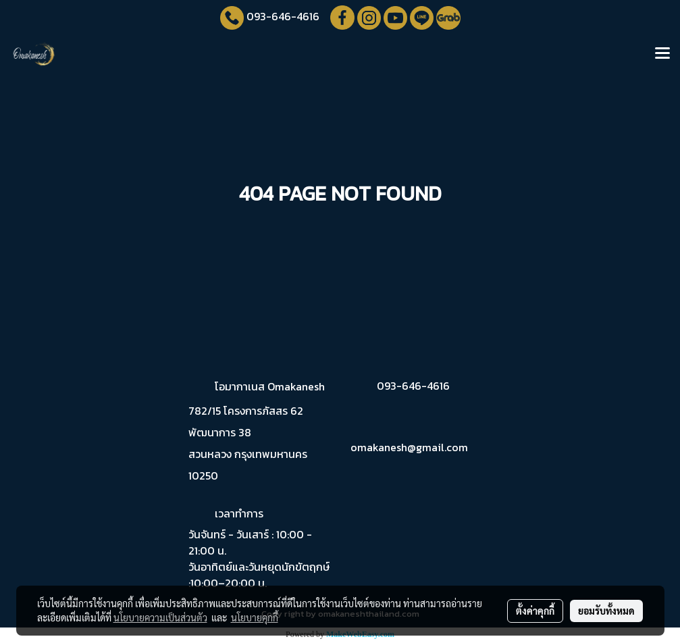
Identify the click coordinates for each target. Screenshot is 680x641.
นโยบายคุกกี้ (254, 617)
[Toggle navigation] (662, 54)
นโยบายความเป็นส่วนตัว (160, 617)
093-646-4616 (282, 16)
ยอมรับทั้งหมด (606, 611)
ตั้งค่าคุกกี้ (535, 611)
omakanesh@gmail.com (409, 447)
